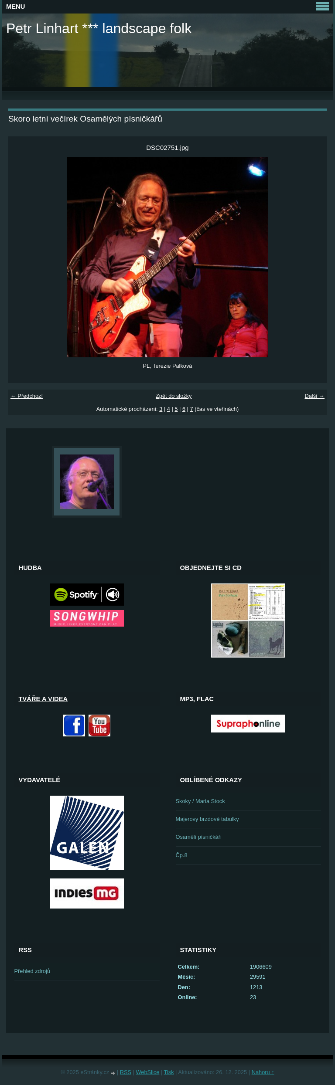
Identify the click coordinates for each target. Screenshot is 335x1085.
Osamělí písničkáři (199, 837)
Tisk (169, 1072)
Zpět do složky (174, 396)
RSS (125, 1072)
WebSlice (148, 1072)
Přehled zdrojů (32, 971)
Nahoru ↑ (263, 1072)
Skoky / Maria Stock (200, 801)
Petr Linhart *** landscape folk (98, 28)
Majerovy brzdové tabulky (207, 819)
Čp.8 (182, 855)
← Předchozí (26, 396)
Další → (314, 396)
